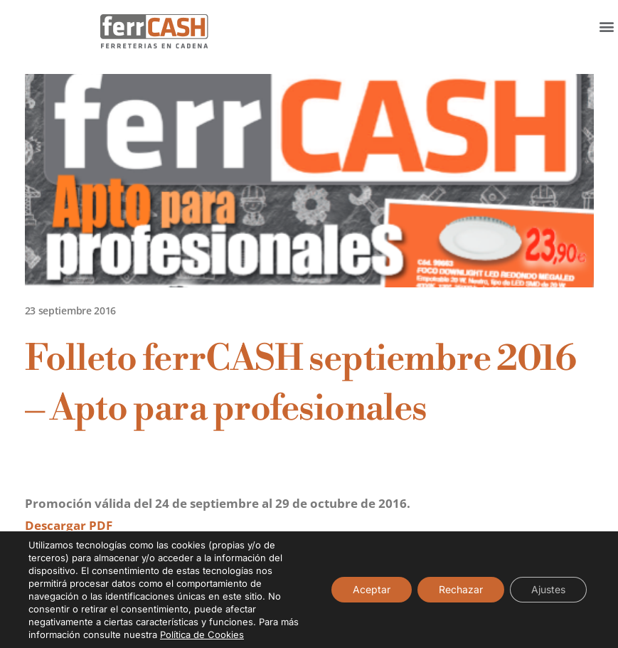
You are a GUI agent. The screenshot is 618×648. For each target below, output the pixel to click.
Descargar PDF (68, 525)
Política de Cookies (202, 634)
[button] (606, 26)
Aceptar (371, 589)
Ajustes (548, 589)
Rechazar (461, 589)
